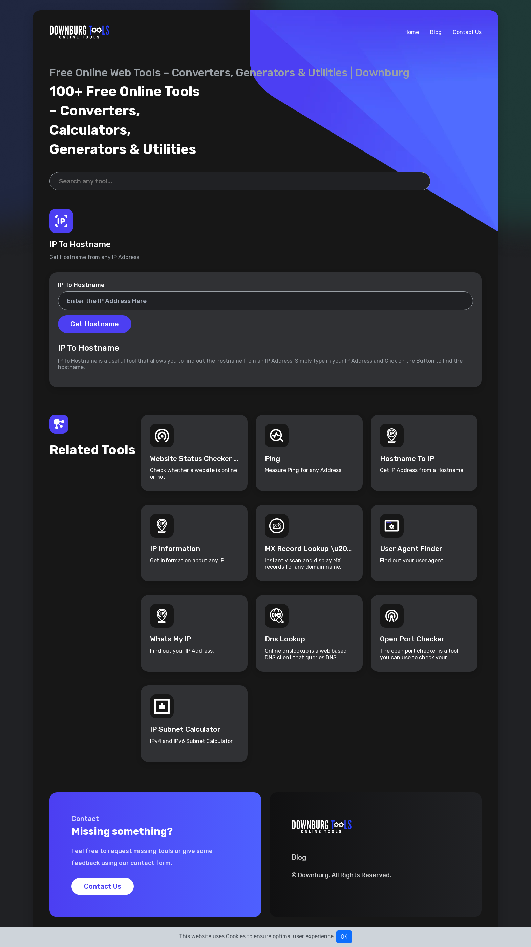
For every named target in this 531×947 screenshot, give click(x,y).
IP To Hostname (81, 285)
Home (411, 32)
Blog (436, 32)
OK (344, 936)
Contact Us (467, 32)
